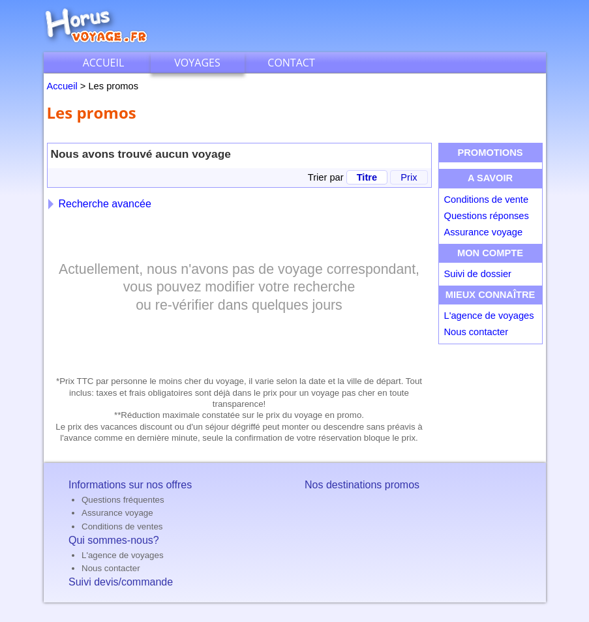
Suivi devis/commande (120, 581)
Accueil (104, 62)
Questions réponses (486, 216)
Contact (290, 62)
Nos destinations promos (362, 484)
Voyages (197, 62)
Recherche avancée (99, 203)
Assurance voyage (483, 232)
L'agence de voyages (489, 315)
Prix (408, 177)
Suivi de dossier (477, 274)
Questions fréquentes (123, 500)
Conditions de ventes (122, 526)
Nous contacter (476, 332)
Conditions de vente (486, 199)
